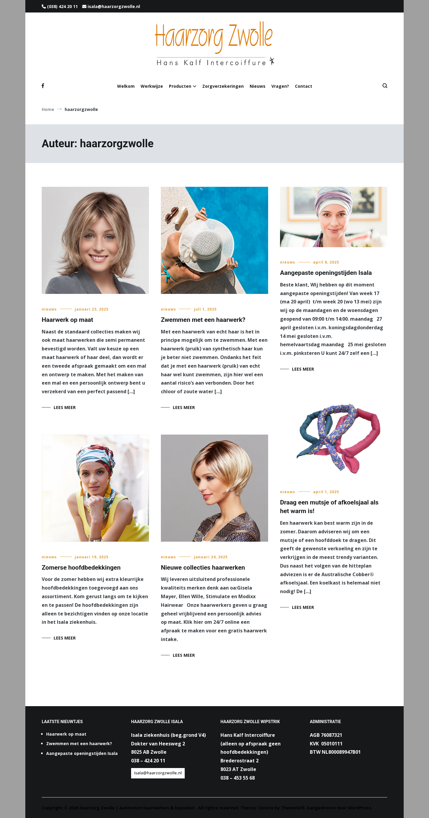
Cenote (265, 808)
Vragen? (280, 86)
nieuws (49, 309)
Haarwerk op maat (67, 319)
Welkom (126, 86)
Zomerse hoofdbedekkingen (81, 567)
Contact (303, 86)
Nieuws (257, 86)
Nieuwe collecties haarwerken (203, 567)
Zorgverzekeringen (223, 86)
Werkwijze (152, 86)
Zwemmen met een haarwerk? (203, 319)
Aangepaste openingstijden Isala (326, 272)
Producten (180, 86)
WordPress (359, 808)
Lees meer (65, 407)
